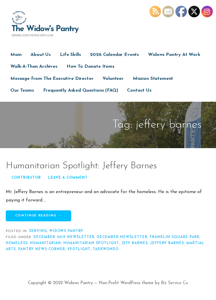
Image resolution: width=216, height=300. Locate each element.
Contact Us (139, 90)
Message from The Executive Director (51, 78)
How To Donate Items (90, 66)
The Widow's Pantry (45, 29)
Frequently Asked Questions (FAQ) (80, 90)
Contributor (26, 178)
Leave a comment (68, 178)
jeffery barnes (167, 243)
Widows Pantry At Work (174, 54)
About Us (41, 54)
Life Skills (70, 54)
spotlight (78, 249)
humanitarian (45, 243)
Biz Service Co (174, 283)
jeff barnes (134, 243)
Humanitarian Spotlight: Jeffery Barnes (81, 166)
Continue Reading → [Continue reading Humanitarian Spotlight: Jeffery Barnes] (38, 215)
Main (15, 54)
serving (38, 231)
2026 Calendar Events (114, 54)
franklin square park (175, 237)
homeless (17, 243)
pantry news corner (41, 249)
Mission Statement (153, 78)
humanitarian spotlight (91, 243)
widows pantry (66, 231)
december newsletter (122, 237)
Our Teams (22, 90)
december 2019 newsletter (63, 237)
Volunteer (113, 78)
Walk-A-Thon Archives (33, 66)
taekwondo (106, 249)
